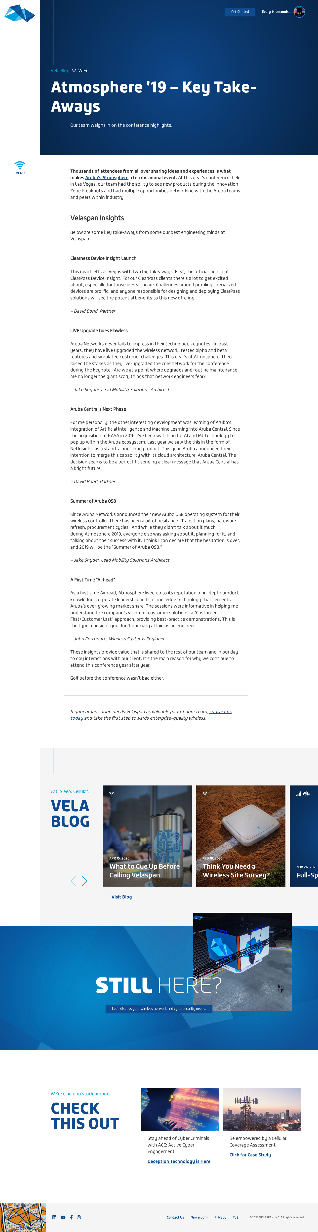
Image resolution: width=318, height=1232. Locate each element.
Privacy (220, 1217)
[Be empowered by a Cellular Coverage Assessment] (261, 1109)
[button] (84, 881)
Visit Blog (122, 897)
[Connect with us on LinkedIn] (54, 1217)
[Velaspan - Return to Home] (20, 14)
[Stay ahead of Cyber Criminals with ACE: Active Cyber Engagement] (179, 1109)
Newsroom (199, 1217)
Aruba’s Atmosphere (106, 178)
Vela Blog (60, 71)
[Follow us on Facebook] (71, 1217)
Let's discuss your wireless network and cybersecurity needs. (159, 1009)
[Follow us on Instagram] (79, 1217)
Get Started (240, 12)
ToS (235, 1217)
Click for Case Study (250, 1155)
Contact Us (175, 1217)
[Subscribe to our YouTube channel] (63, 1217)
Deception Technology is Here (179, 1162)
